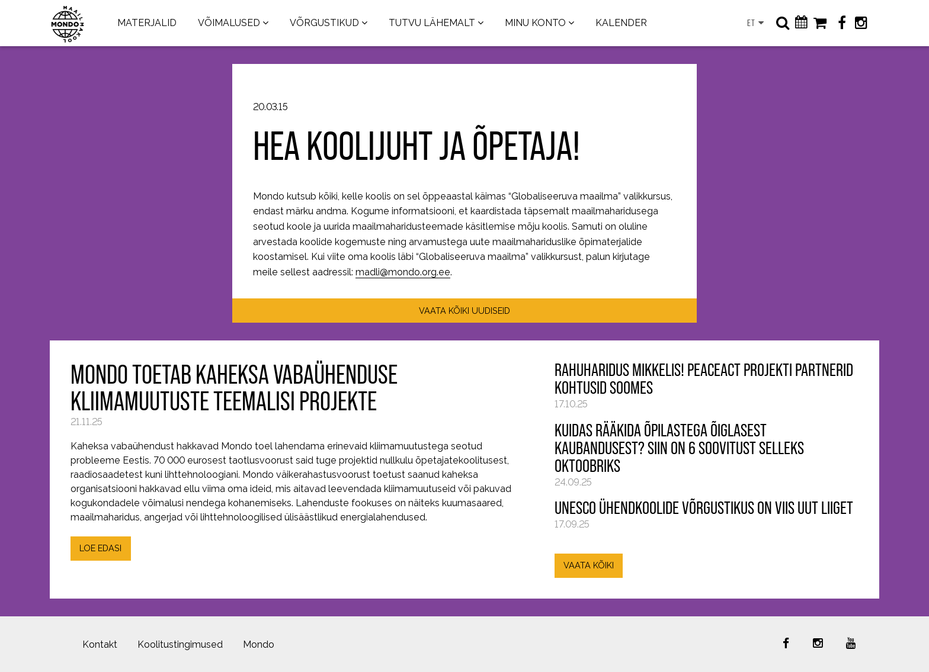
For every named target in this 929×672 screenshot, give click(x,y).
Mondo (258, 644)
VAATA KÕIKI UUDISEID (464, 311)
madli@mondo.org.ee (402, 272)
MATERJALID (147, 22)
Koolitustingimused (180, 644)
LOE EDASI (100, 548)
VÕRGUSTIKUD (324, 22)
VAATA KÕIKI (588, 565)
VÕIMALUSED (229, 22)
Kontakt (99, 644)
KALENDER (621, 22)
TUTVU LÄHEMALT (432, 22)
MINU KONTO (535, 22)
